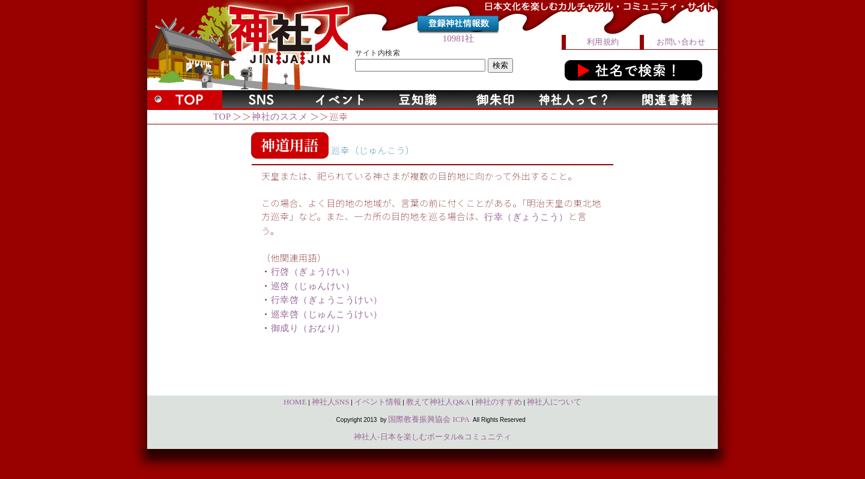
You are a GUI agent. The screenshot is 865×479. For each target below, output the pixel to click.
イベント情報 (377, 401)
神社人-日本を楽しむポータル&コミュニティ (432, 436)
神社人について (554, 401)
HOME (295, 401)
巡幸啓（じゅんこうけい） (327, 314)
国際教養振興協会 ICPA (429, 419)
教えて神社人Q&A (438, 401)
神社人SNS (331, 401)
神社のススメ (280, 116)
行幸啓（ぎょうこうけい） (327, 300)
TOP (222, 116)
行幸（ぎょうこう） (526, 217)
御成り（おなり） (308, 328)
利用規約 (603, 41)
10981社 (459, 38)
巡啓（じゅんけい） (313, 286)
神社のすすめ (498, 401)
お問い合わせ (681, 41)
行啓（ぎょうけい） (313, 271)
